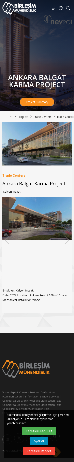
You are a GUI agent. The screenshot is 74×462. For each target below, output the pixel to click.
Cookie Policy (10, 408)
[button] (67, 240)
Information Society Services (42, 396)
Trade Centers (42, 117)
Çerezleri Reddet (39, 451)
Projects (23, 117)
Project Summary (37, 102)
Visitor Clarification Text (35, 408)
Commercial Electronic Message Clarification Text (31, 400)
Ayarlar (39, 441)
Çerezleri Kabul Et (39, 431)
